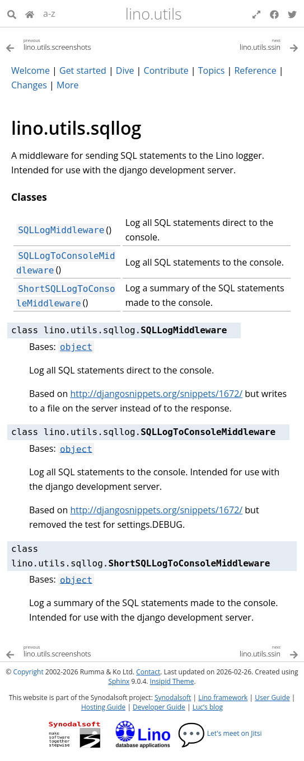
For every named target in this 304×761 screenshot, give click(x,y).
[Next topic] (225, 44)
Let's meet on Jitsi (219, 733)
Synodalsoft (173, 697)
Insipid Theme (172, 681)
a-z (49, 13)
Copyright (28, 672)
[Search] (12, 13)
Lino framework (222, 697)
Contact (148, 672)
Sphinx (118, 681)
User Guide (272, 697)
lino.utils (153, 13)
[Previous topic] (79, 44)
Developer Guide (159, 707)
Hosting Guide (103, 707)
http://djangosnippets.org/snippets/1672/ (156, 393)
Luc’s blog (208, 707)
